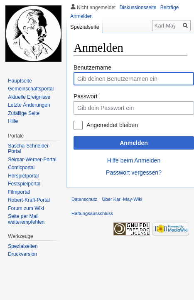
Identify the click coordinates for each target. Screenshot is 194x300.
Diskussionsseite (137, 7)
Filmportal (19, 192)
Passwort (86, 96)
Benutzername (92, 67)
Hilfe (13, 121)
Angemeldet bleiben (112, 125)
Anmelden (134, 143)
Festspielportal (24, 184)
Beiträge (169, 7)
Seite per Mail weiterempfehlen (26, 219)
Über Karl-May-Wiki (122, 199)
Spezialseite (84, 27)
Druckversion (22, 254)
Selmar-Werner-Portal (32, 159)
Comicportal (21, 167)
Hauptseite (20, 81)
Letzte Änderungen (29, 105)
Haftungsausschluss (92, 213)
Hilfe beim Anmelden (133, 160)
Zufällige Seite (23, 113)
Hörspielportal (23, 176)
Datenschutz (84, 199)
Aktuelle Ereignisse (29, 97)
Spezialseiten (22, 246)
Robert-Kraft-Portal (29, 200)
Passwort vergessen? (134, 172)
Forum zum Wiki (26, 208)
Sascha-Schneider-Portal (29, 149)
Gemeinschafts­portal (31, 89)
